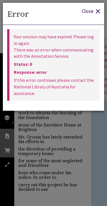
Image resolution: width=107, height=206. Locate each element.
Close (91, 11)
